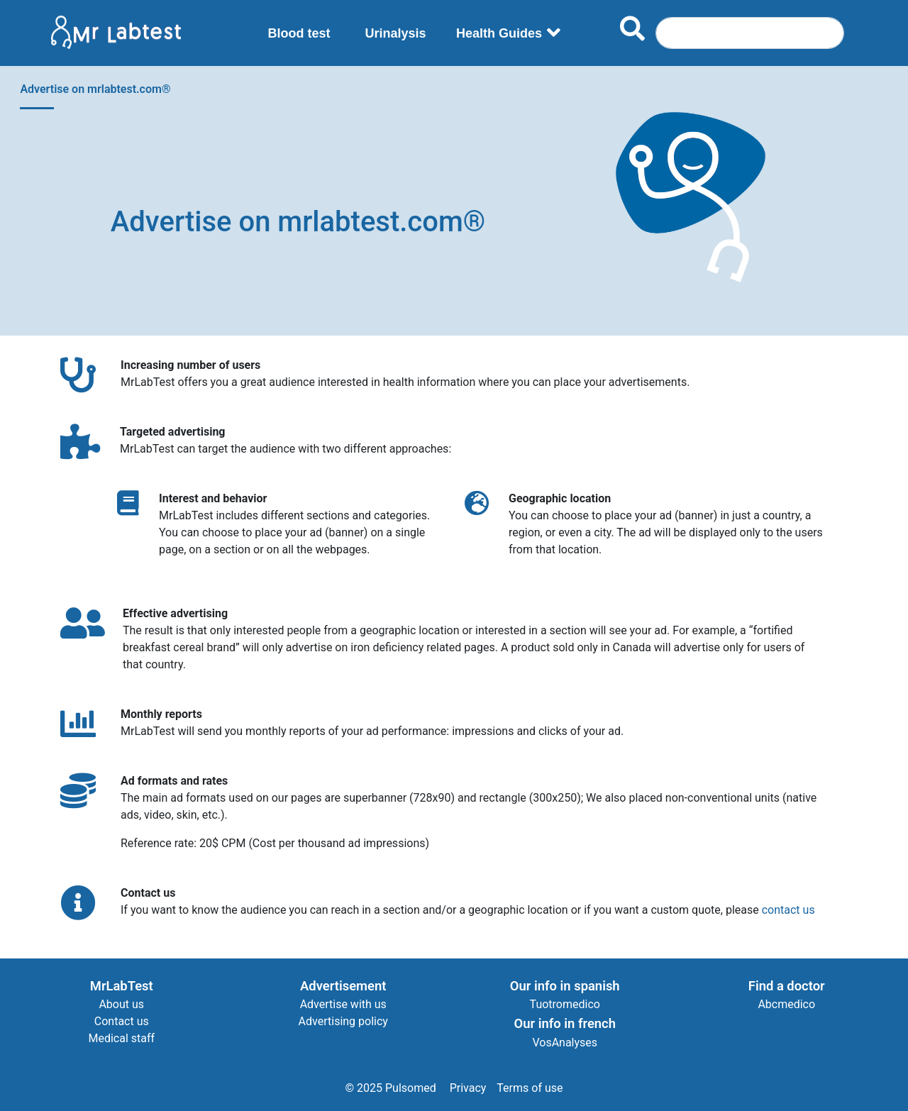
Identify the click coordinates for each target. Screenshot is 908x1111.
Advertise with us (343, 1004)
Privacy (468, 1088)
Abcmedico (786, 1004)
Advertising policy (343, 1021)
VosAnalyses (564, 1042)
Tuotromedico (565, 1004)
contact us (788, 910)
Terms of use (530, 1088)
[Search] (749, 33)
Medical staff (121, 1038)
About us (121, 1004)
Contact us (121, 1021)
